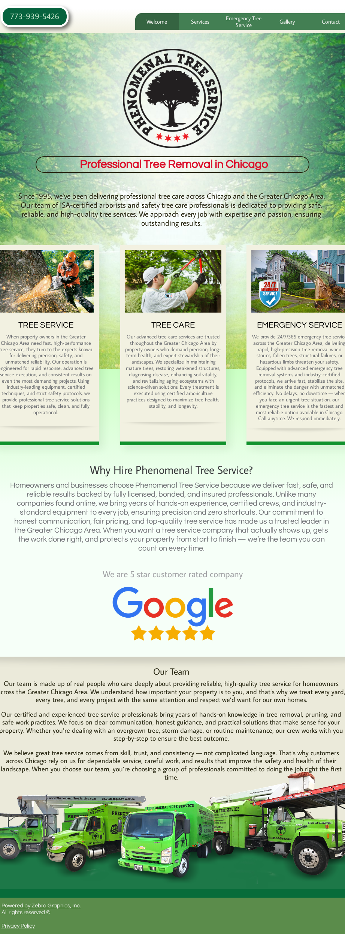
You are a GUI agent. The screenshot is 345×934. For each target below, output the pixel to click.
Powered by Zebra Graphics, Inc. (41, 906)
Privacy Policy (18, 926)
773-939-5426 (34, 15)
